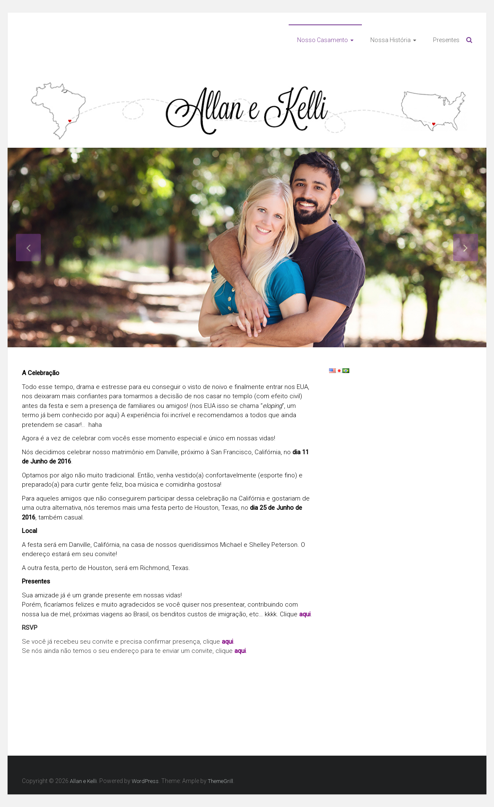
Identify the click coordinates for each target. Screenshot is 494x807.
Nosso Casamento (322, 40)
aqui (305, 614)
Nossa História (390, 40)
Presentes (446, 40)
